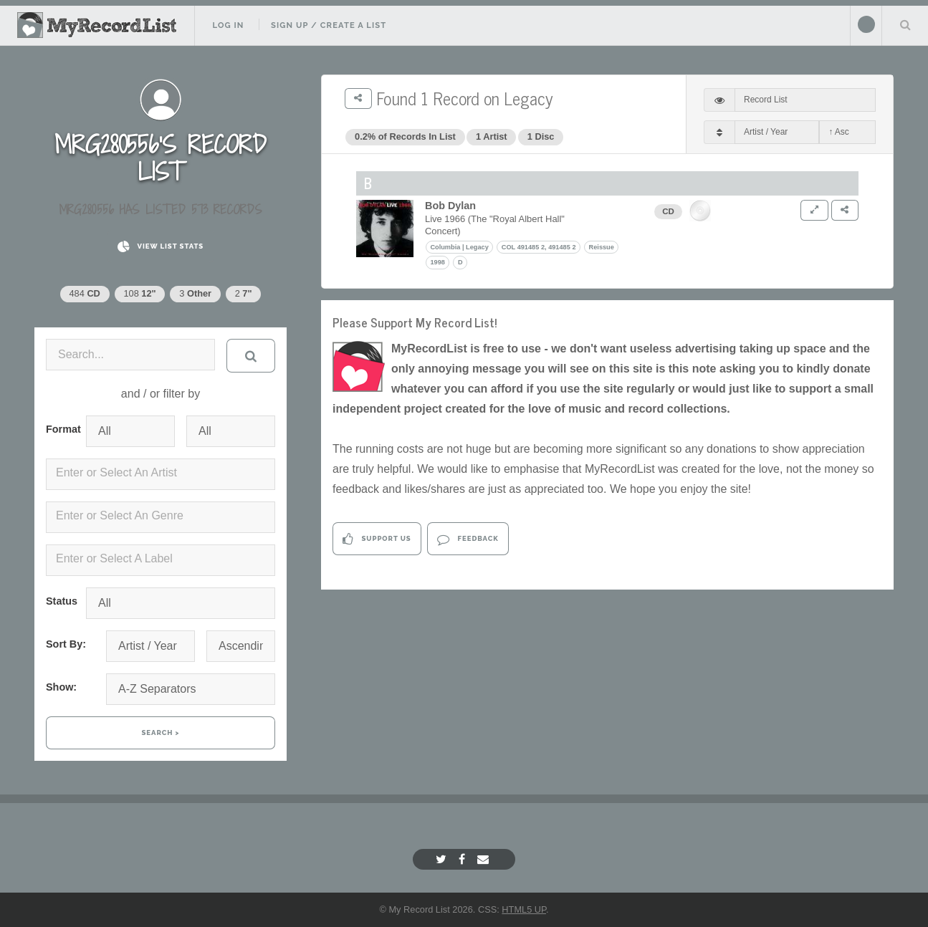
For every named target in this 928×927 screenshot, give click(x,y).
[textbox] (163, 473)
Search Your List (905, 24)
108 (139, 293)
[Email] (484, 859)
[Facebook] (464, 859)
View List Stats (161, 247)
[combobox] (160, 474)
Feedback (467, 539)
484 (84, 293)
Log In (228, 25)
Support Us (377, 539)
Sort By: (66, 644)
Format (60, 429)
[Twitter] (443, 859)
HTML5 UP (524, 909)
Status (60, 601)
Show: (61, 687)
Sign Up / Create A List (328, 25)
